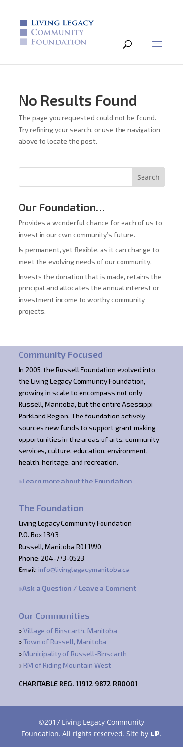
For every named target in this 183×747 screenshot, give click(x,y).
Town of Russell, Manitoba (64, 641)
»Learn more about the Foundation (75, 481)
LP (155, 733)
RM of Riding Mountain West (67, 665)
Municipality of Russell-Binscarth (75, 653)
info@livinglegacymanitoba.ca (84, 569)
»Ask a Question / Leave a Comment (77, 588)
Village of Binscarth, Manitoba (70, 630)
